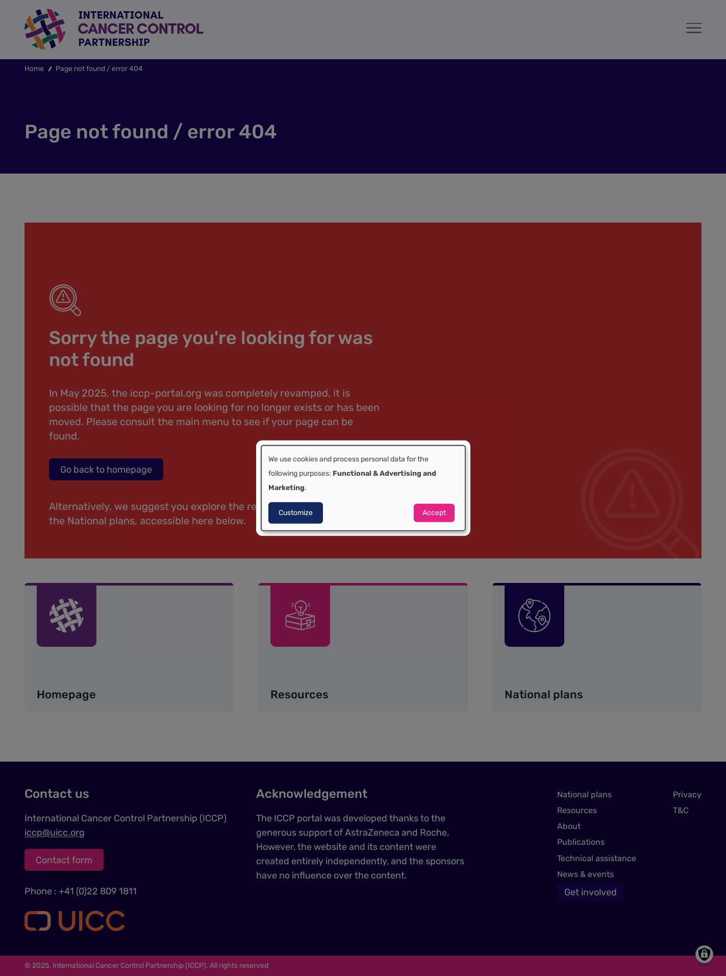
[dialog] (363, 488)
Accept (434, 512)
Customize (296, 512)
